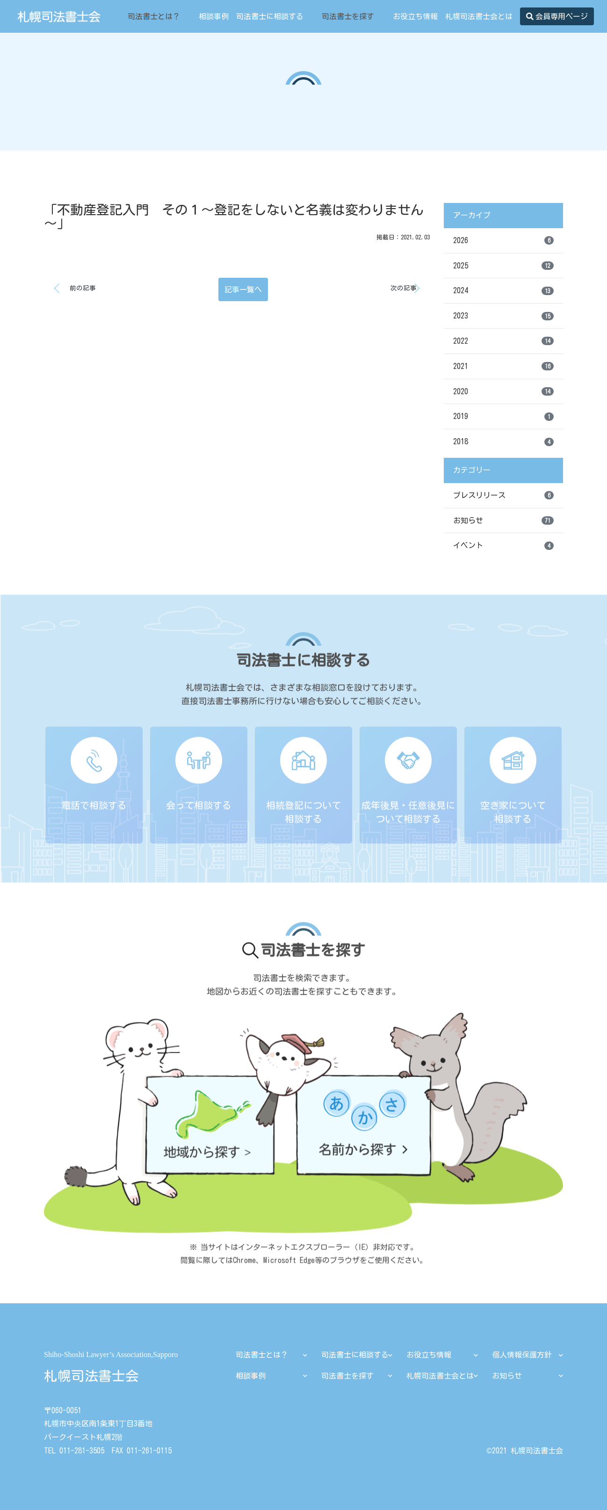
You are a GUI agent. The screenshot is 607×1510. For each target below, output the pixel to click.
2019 (503, 416)
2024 (503, 291)
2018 (503, 442)
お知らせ (503, 520)
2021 (503, 366)
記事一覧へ (243, 289)
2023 (503, 316)
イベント (503, 546)
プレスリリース (503, 495)
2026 (503, 240)
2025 (503, 265)
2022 (503, 341)
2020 (503, 391)
